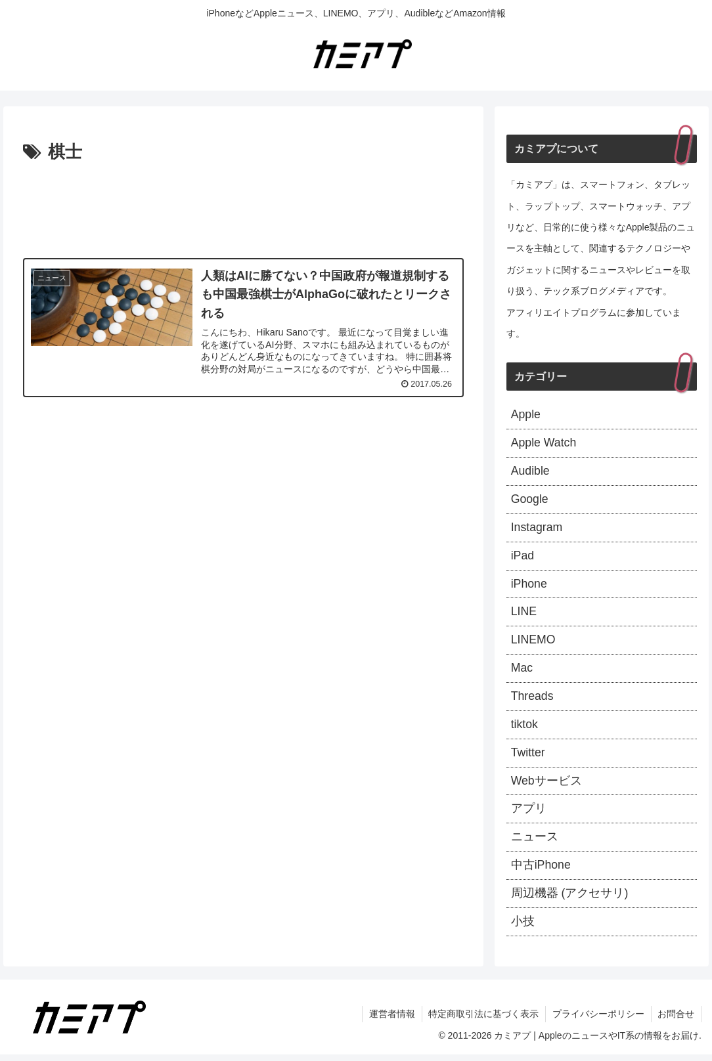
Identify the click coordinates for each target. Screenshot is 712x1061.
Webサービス (547, 785)
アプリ (528, 814)
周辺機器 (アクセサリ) (570, 899)
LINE (524, 614)
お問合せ (675, 1020)
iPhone (529, 586)
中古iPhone (541, 871)
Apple (526, 415)
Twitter (528, 757)
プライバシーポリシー (598, 1020)
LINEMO (533, 643)
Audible (530, 472)
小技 (523, 927)
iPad (523, 557)
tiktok (525, 728)
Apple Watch (544, 443)
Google (530, 501)
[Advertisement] (243, 207)
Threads (532, 699)
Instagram (537, 529)
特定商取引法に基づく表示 (483, 1020)
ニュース (534, 842)
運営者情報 (391, 1020)
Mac (522, 671)
